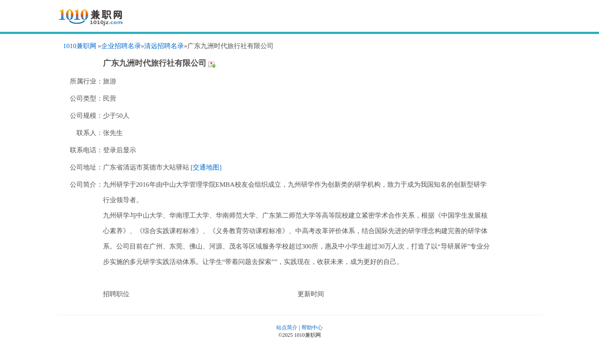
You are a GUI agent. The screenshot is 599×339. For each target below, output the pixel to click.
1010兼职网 (79, 45)
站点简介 (287, 327)
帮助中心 (312, 327)
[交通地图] (206, 167)
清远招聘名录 (164, 45)
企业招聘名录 (121, 45)
